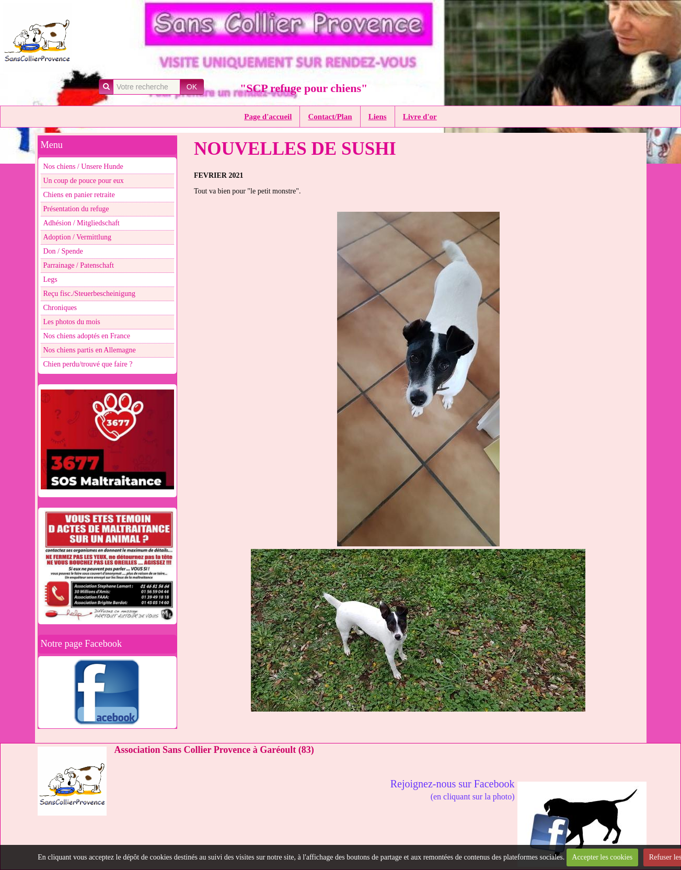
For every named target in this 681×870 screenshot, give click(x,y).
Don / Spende (63, 251)
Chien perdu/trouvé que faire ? (88, 364)
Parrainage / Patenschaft (78, 265)
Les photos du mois (71, 322)
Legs (50, 279)
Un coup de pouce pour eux (83, 181)
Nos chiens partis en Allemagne (89, 350)
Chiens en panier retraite (79, 195)
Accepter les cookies (602, 857)
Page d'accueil (268, 116)
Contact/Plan (330, 116)
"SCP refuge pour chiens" (303, 88)
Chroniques (60, 308)
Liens (377, 116)
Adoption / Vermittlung (77, 237)
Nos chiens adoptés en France (86, 336)
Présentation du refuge (76, 209)
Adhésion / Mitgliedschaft (81, 223)
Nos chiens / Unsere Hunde (83, 166)
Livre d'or (420, 116)
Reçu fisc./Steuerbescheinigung (89, 293)
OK (192, 87)
